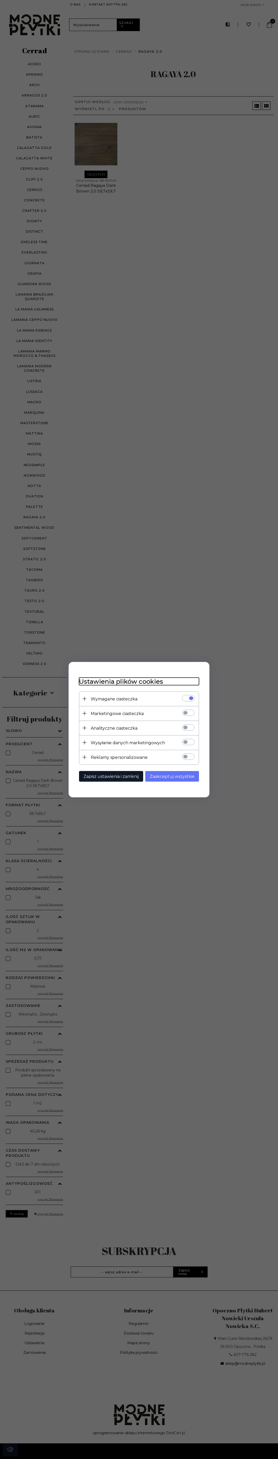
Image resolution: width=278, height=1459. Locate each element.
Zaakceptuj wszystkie (172, 776)
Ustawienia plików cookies (121, 681)
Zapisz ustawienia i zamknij (111, 776)
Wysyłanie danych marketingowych (128, 742)
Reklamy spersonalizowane (119, 757)
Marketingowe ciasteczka (117, 713)
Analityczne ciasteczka (114, 727)
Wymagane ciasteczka (114, 698)
